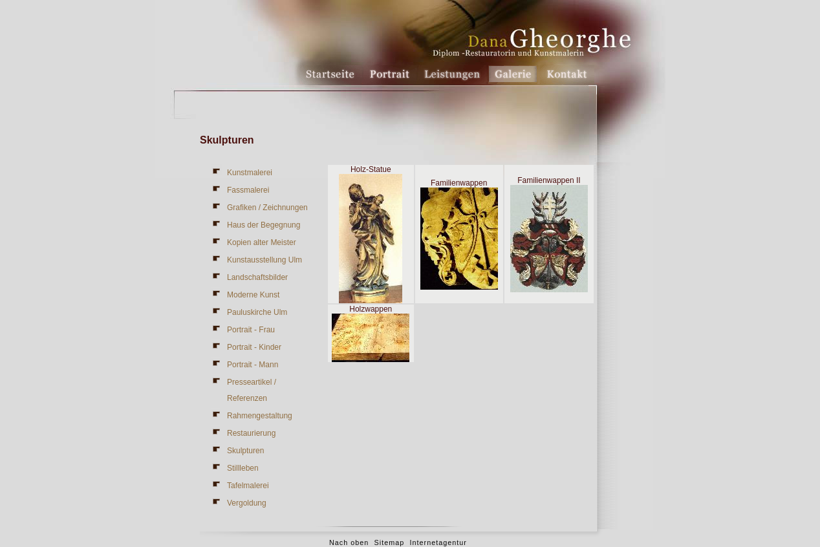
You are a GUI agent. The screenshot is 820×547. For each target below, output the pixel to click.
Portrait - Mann (252, 364)
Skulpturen (245, 450)
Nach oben (349, 542)
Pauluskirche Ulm (257, 312)
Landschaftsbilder (257, 277)
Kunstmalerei (249, 172)
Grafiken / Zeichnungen (267, 207)
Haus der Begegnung (263, 225)
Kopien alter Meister (261, 242)
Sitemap (389, 542)
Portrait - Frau (251, 329)
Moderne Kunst (253, 294)
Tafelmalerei (248, 485)
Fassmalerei (248, 190)
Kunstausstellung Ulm (264, 259)
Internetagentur (438, 542)
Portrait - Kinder (254, 347)
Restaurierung (251, 433)
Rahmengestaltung (259, 415)
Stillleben (243, 468)
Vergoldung (246, 503)
